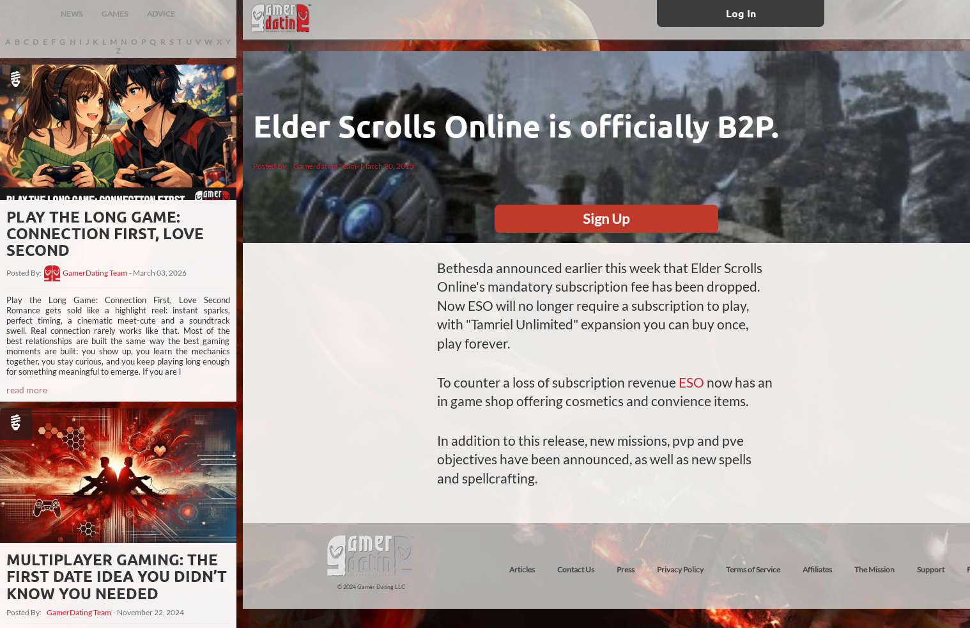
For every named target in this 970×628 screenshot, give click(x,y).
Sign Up (606, 218)
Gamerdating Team (325, 166)
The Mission (874, 569)
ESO (693, 382)
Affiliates (817, 569)
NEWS (71, 14)
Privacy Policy (680, 569)
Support (930, 569)
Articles (522, 569)
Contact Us (575, 569)
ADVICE (161, 14)
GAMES (115, 14)
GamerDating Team (95, 273)
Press (626, 569)
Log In (741, 13)
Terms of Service (753, 569)
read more (26, 389)
